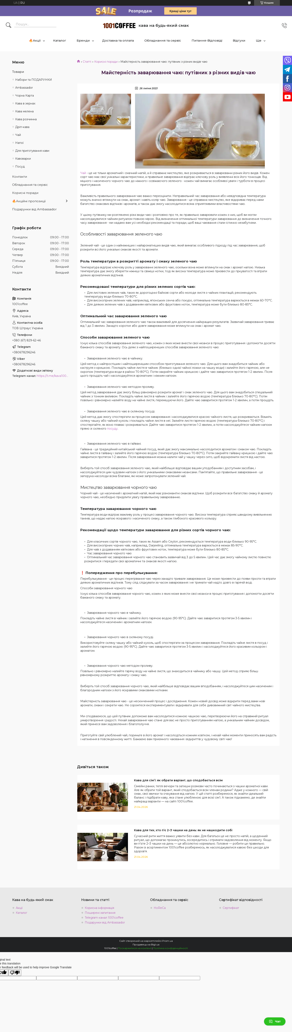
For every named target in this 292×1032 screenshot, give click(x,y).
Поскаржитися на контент (134, 948)
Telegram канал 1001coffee (104, 917)
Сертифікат (231, 908)
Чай (83, 173)
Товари (18, 72)
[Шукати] (8, 25)
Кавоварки (23, 158)
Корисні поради (106, 61)
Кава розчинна (26, 119)
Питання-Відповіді (207, 40)
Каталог (59, 40)
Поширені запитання (100, 913)
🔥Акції (35, 40)
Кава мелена (24, 111)
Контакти (19, 176)
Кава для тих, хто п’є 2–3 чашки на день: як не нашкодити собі (183, 830)
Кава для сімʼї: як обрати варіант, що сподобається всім (178, 780)
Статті (87, 61)
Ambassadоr (24, 87)
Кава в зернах (25, 103)
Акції (19, 908)
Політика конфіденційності (170, 948)
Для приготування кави (32, 151)
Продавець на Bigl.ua (146, 944)
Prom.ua (167, 940)
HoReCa (160, 908)
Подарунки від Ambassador (34, 209)
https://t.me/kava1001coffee (53, 376)
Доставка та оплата (118, 40)
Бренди (83, 40)
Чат (275, 1021)
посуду (112, 428)
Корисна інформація (99, 908)
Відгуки (239, 40)
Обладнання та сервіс (162, 40)
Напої (19, 143)
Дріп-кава (22, 127)
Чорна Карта (24, 95)
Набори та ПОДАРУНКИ (33, 80)
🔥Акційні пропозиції (29, 201)
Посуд (20, 166)
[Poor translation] (14, 972)
